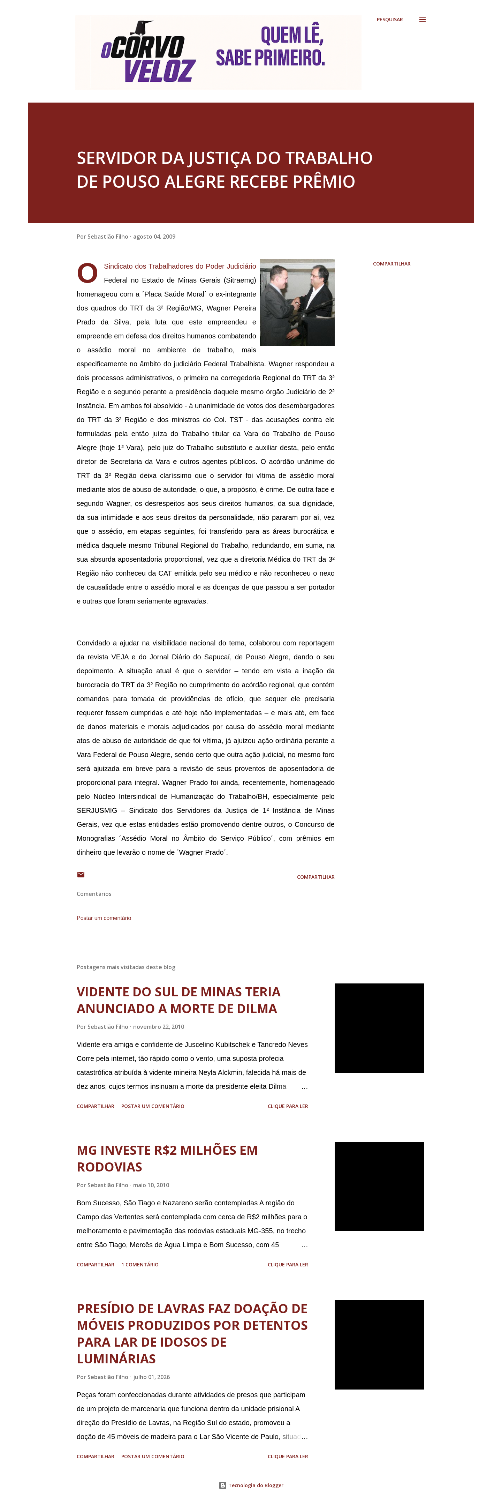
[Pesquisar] (390, 19)
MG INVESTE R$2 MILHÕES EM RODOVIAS (167, 1158)
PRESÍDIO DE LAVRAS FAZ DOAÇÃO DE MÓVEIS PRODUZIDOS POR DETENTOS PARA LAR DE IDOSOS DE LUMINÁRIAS (192, 1333)
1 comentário (140, 1264)
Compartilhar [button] (392, 263)
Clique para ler (288, 1106)
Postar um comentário (104, 918)
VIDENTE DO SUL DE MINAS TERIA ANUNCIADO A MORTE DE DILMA (179, 1000)
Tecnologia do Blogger (251, 1485)
